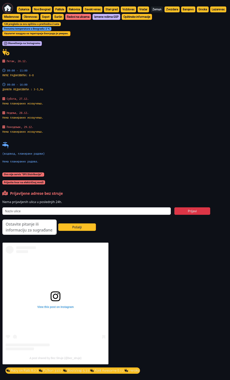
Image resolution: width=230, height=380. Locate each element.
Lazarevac (218, 9)
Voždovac (128, 9)
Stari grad (111, 9)
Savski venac (93, 9)
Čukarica (23, 9)
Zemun (156, 9)
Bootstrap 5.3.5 (78, 370)
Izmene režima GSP (106, 16)
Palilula (59, 9)
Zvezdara (172, 9)
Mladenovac (11, 16)
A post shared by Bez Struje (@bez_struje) (56, 358)
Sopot (45, 16)
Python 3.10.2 (52, 370)
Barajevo (188, 9)
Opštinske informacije (136, 16)
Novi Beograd (42, 9)
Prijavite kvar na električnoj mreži (24, 182)
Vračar (143, 9)
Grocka (202, 9)
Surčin (58, 16)
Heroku (133, 370)
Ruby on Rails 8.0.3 (24, 370)
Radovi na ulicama (78, 16)
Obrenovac (30, 16)
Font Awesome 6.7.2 (109, 370)
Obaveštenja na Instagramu (22, 43)
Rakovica (74, 9)
